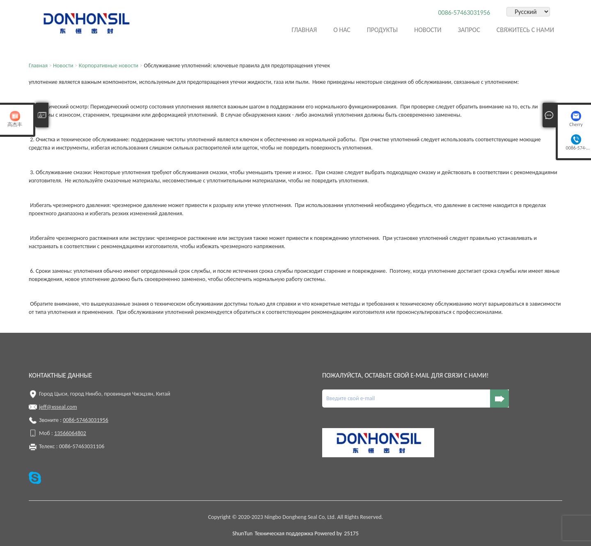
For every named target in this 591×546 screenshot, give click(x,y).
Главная (304, 30)
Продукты (382, 30)
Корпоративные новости (108, 65)
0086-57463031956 (464, 12)
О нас (341, 30)
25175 (351, 533)
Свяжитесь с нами (525, 30)
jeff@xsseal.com (58, 406)
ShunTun (242, 533)
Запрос (469, 30)
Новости (427, 30)
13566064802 (70, 433)
